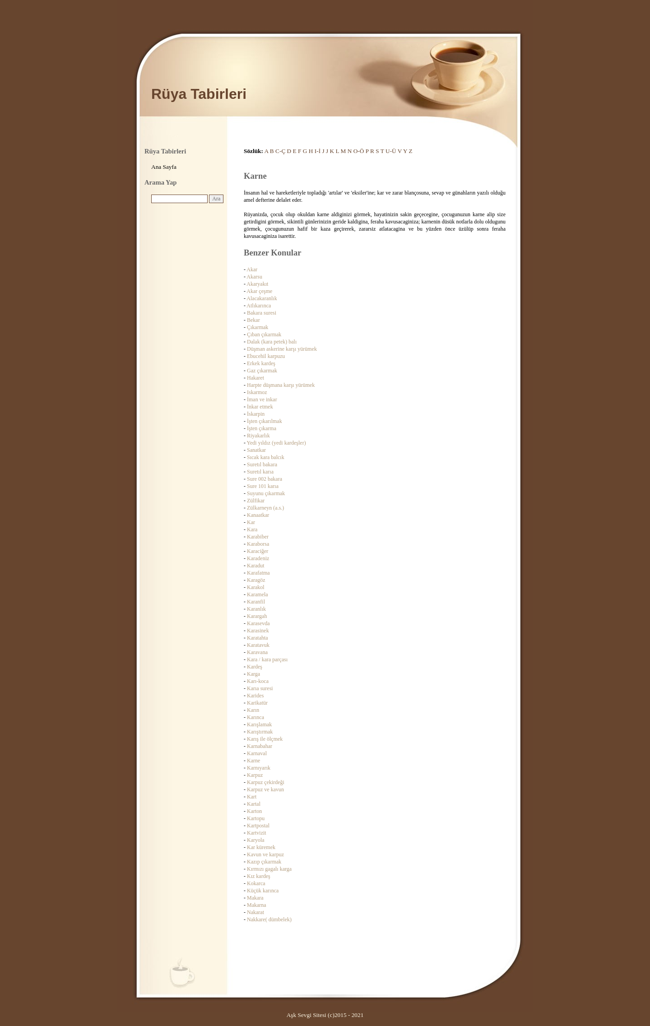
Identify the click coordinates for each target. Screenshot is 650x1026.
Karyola (256, 840)
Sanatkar (256, 450)
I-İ (317, 151)
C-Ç (280, 151)
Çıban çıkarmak (264, 334)
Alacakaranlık (261, 298)
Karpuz (255, 775)
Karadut (256, 565)
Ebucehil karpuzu (266, 356)
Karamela (257, 594)
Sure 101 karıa (263, 486)
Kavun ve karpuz (265, 854)
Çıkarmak (257, 327)
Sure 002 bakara (264, 479)
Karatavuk (258, 645)
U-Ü (390, 151)
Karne (253, 760)
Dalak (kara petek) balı (272, 342)
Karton (254, 811)
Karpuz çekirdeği (265, 782)
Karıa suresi (260, 688)
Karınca (255, 717)
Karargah (257, 616)
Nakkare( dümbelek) (269, 919)
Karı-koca (258, 681)
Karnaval (257, 753)
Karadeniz (258, 558)
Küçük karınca (263, 890)
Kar (251, 522)
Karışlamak (259, 724)
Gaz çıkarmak (262, 370)
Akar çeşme (259, 291)
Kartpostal (258, 825)
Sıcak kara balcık (265, 457)
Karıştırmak (260, 732)
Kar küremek (261, 847)
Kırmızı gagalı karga (269, 869)
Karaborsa (258, 544)
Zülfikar (256, 500)
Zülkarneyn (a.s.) (265, 508)
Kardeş (254, 667)
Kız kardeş (258, 876)
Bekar (253, 320)
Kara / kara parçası (267, 659)
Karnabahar (259, 746)
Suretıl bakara (262, 464)
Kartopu (256, 818)
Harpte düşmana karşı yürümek (281, 385)
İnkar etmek (260, 407)
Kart (251, 797)
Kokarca (256, 883)
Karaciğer (257, 551)
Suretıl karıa (260, 472)
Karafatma (258, 573)
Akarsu (254, 277)
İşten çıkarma (261, 428)
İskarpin (256, 414)
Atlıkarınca (258, 305)
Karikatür (257, 703)
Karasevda (258, 623)
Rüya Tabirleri (198, 94)
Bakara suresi (261, 313)
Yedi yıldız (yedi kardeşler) (276, 443)
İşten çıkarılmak (264, 421)
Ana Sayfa (163, 166)
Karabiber (258, 537)
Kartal (253, 804)
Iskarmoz (257, 392)
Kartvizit (256, 833)
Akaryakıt (257, 284)
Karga (253, 674)
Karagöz (256, 580)
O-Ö (358, 151)
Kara (252, 529)
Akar (251, 269)
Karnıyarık (258, 768)
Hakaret (255, 378)
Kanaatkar (258, 515)
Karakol (256, 587)
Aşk (291, 1015)
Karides (255, 695)
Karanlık (256, 609)
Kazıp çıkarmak (264, 862)
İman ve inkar (262, 399)
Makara (255, 898)
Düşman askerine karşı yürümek (282, 349)
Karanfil (256, 602)
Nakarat (255, 912)
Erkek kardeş (261, 363)
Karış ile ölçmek (265, 739)
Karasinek (258, 630)
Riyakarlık (258, 435)
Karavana (257, 652)
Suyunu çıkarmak (266, 493)
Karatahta (257, 638)
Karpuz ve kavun (265, 789)
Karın (253, 710)
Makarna (256, 905)
